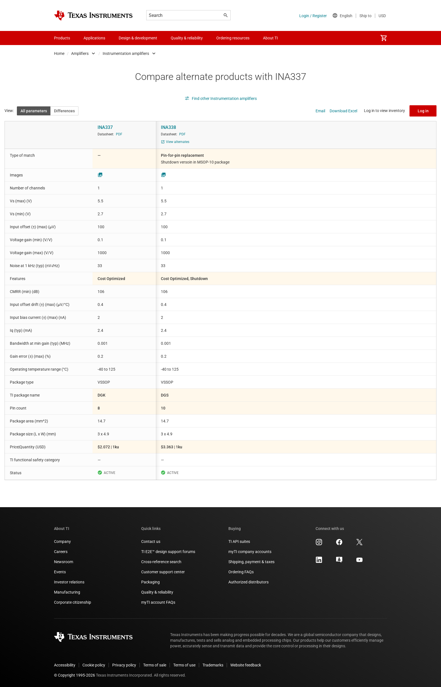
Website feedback (245, 665)
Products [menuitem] (62, 38)
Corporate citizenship (72, 602)
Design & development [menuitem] (138, 38)
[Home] (93, 15)
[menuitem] (384, 38)
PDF (119, 134)
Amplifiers (80, 53)
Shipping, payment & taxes (251, 562)
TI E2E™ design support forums (168, 551)
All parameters (34, 111)
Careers (61, 551)
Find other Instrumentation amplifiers (220, 98)
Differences (64, 111)
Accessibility (64, 665)
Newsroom (63, 562)
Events (60, 572)
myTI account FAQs (158, 602)
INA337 (105, 127)
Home (59, 53)
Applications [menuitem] (94, 38)
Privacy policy (124, 665)
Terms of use (184, 665)
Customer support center (163, 572)
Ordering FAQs (241, 572)
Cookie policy (93, 665)
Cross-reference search (161, 562)
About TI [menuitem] (270, 38)
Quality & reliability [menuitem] (187, 38)
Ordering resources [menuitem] (232, 38)
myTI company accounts (249, 551)
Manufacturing (67, 592)
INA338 (168, 127)
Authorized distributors (248, 582)
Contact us (150, 541)
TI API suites (239, 541)
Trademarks (212, 665)
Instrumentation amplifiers (126, 53)
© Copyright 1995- (74, 675)
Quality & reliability (157, 592)
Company (62, 541)
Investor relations (69, 582)
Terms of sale (154, 665)
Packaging (150, 582)
